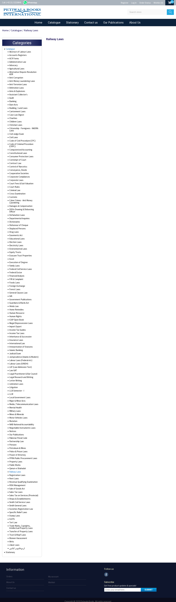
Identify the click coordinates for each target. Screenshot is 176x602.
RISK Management (17, 479)
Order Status (145, 2)
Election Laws (15, 236)
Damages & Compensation (20, 202)
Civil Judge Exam (16, 132)
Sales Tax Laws (15, 486)
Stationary (72, 22)
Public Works (14, 459)
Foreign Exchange (16, 280)
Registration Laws (16, 469)
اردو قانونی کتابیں (16, 542)
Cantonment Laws (16, 110)
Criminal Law (14, 186)
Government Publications (20, 293)
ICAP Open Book (16, 314)
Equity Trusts (14, 246)
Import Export (15, 320)
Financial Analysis (16, 270)
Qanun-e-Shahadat (17, 462)
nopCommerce (94, 599)
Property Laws (15, 455)
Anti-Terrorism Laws (17, 83)
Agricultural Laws (16, 69)
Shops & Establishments (19, 493)
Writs (11, 535)
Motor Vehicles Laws (17, 412)
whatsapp (33, 2)
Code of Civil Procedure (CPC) (21, 139)
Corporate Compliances (19, 173)
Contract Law (14, 159)
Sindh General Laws (17, 499)
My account (53, 571)
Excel (11, 253)
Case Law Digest (16, 113)
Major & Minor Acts (17, 395)
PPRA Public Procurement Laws (22, 452)
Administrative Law (17, 63)
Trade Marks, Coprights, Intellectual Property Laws (20, 521)
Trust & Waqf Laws (17, 529)
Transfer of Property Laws (20, 525)
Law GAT (12, 364)
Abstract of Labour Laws (19, 52)
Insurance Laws (15, 334)
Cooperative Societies (18, 169)
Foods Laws (14, 276)
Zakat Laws (14, 539)
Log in (134, 2)
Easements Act (15, 229)
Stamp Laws (14, 510)
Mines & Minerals (16, 408)
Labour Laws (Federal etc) (20, 354)
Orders (9, 571)
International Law (16, 337)
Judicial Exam (14, 347)
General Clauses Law (18, 287)
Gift (10, 290)
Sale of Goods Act (17, 483)
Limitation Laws (15, 378)
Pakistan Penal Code (17, 432)
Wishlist (51, 577)
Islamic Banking (15, 344)
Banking (12, 100)
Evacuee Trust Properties (20, 249)
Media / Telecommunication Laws (23, 398)
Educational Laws (16, 233)
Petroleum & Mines (17, 442)
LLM (10, 388)
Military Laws (14, 405)
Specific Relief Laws (17, 506)
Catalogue (54, 22)
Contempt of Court (17, 156)
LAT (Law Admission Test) (19, 361)
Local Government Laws (19, 391)
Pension (12, 439)
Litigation (13, 381)
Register (124, 2)
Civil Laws (13, 136)
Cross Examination (17, 190)
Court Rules (14, 183)
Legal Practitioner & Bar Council (22, 368)
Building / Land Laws (17, 106)
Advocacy (13, 66)
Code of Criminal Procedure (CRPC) (24, 142)
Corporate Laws (16, 176)
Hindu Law (13, 300)
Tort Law (12, 516)
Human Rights (15, 310)
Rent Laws (13, 472)
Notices (12, 425)
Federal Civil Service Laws (20, 263)
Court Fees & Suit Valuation (20, 180)
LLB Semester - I (16, 385)
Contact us (91, 22)
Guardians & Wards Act (18, 297)
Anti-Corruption (15, 76)
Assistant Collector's (18, 93)
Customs (13, 193)
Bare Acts (13, 103)
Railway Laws (14, 466)
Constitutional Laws (17, 149)
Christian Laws (15, 123)
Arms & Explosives (17, 90)
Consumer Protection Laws (20, 153)
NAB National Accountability (20, 418)
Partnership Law (16, 435)
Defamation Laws (16, 209)
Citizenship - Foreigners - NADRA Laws (22, 128)
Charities (13, 117)
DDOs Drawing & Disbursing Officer (23, 206)
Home (38, 22)
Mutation (13, 415)
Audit (11, 96)
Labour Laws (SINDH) (17, 358)
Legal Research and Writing (20, 371)
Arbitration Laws (16, 86)
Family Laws (14, 260)
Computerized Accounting (20, 146)
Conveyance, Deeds (17, 166)
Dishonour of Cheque (18, 219)
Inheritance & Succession (20, 331)
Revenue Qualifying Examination (22, 476)
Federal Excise (15, 266)
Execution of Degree (17, 256)
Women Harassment (17, 532)
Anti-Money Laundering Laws (21, 79)
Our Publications (113, 22)
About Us (134, 22)
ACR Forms (13, 59)
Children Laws (15, 120)
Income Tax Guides (17, 324)
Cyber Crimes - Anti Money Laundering (20, 198)
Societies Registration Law (20, 503)
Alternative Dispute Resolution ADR (24, 73)
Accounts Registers (17, 56)
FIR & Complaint (15, 273)
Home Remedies (16, 303)
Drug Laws (13, 226)
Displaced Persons (17, 222)
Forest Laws (14, 283)
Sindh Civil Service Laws (19, 496)
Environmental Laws (17, 243)
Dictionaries (14, 216)
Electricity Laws (15, 239)
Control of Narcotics (17, 163)
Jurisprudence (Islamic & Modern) (23, 351)
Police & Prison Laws (18, 445)
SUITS (11, 513)
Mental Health (15, 401)
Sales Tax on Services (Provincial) (23, 489)
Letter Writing (15, 374)
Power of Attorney (17, 449)
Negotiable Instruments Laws (21, 422)
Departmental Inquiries (18, 212)
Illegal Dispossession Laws (20, 317)
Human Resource (16, 307)
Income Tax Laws (16, 327)
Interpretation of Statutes (20, 341)
